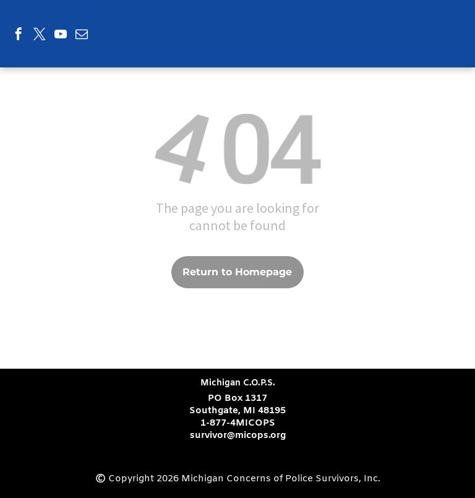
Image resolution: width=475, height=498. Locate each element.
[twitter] (39, 35)
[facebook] (18, 35)
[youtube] (60, 35)
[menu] (448, 20)
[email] (81, 35)
